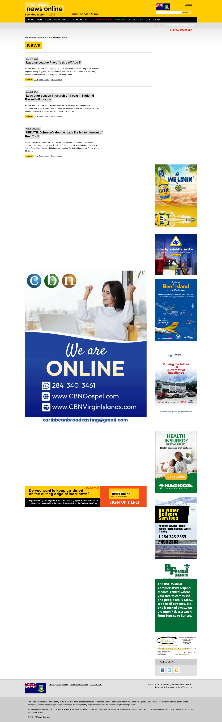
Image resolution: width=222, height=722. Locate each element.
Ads (148, 20)
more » (29, 79)
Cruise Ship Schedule (79, 684)
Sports (46, 79)
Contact (188, 4)
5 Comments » (56, 116)
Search (185, 13)
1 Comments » (56, 79)
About (156, 20)
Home (31, 20)
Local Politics (80, 20)
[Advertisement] (88, 191)
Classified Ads (96, 684)
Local (36, 79)
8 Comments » (56, 156)
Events (65, 684)
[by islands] (187, 25)
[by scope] (173, 25)
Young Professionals (57, 20)
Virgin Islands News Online (48, 38)
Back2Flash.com (185, 687)
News (39, 20)
